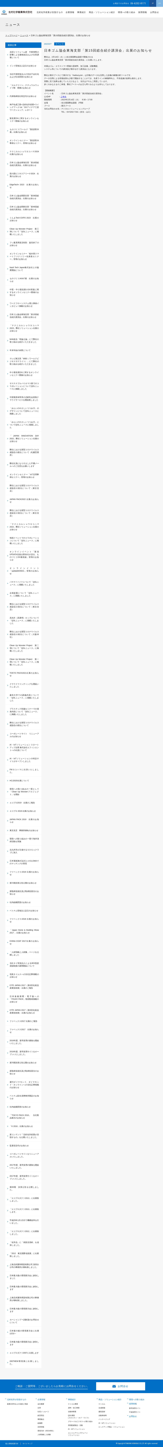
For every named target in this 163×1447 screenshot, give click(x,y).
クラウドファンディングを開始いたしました (24, 685)
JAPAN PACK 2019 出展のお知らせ (24, 820)
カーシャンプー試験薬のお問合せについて (24, 1321)
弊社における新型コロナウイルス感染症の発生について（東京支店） (24, 488)
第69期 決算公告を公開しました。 (24, 1188)
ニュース (24, 35)
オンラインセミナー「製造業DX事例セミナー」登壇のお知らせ (24, 141)
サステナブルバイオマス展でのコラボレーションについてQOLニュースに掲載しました (24, 386)
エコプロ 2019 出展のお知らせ (23, 811)
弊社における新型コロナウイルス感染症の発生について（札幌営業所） (24, 452)
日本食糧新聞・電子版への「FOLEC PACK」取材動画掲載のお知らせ (24, 999)
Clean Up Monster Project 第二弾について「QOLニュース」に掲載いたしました (24, 648)
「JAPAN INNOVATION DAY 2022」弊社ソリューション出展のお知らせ (24, 438)
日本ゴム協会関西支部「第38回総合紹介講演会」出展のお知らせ (24, 197)
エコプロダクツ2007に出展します (24, 1353)
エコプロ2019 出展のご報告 (22, 803)
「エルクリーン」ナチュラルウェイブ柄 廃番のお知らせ (24, 86)
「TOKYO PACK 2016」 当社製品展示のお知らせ (24, 1116)
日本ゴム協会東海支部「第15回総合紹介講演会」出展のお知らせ (24, 315)
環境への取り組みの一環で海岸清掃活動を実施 (24, 840)
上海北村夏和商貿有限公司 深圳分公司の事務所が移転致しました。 (24, 1265)
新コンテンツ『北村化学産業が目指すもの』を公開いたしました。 (24, 1135)
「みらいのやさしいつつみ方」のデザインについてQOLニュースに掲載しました (24, 411)
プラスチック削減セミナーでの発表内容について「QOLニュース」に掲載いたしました (24, 711)
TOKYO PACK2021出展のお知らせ (24, 674)
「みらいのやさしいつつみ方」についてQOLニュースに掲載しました (24, 425)
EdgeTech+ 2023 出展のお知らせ (24, 186)
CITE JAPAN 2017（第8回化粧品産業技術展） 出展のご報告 (24, 986)
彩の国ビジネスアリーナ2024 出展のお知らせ (24, 174)
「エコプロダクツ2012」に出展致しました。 (24, 1232)
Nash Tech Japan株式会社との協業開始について (24, 268)
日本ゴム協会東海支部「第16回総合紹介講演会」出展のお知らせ (24, 163)
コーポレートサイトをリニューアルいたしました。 (24, 1155)
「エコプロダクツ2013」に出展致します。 (24, 1210)
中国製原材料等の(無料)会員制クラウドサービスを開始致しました (24, 398)
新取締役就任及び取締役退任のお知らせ (24, 892)
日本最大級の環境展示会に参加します (24, 1287)
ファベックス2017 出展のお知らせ (24, 1030)
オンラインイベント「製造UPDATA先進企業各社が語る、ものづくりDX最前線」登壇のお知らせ (24, 556)
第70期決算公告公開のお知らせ (23, 1063)
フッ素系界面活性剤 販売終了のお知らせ (24, 244)
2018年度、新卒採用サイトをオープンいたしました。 (24, 1052)
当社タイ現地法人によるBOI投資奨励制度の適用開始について (24, 964)
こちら (63, 97)
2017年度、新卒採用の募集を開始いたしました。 (24, 1166)
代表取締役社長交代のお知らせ (23, 96)
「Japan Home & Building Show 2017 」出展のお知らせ (24, 931)
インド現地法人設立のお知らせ (23, 66)
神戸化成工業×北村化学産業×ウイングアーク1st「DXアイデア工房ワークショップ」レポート (24, 107)
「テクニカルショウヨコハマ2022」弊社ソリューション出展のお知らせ (24, 527)
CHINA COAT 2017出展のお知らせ (24, 942)
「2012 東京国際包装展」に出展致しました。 (24, 1254)
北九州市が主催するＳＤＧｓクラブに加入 (24, 851)
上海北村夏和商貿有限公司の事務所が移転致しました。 (24, 1299)
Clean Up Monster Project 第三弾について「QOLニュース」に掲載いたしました (24, 231)
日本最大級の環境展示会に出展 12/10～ (24, 1332)
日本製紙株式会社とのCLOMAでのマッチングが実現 (24, 862)
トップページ (11, 35)
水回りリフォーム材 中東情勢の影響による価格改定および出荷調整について (24, 55)
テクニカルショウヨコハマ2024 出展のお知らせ (25, 152)
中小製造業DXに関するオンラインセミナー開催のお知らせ (24, 373)
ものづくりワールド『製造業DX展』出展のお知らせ (24, 130)
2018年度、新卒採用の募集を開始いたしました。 (24, 1041)
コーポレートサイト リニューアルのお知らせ (24, 735)
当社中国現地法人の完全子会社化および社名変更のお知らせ (24, 75)
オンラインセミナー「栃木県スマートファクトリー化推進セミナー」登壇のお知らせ (24, 256)
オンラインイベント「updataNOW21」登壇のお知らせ (24, 571)
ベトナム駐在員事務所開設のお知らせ (24, 1097)
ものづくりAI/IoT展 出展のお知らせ (24, 279)
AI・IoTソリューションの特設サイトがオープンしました (24, 759)
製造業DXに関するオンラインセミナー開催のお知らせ (24, 119)
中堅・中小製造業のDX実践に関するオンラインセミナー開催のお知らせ (24, 292)
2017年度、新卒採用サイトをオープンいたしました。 (24, 1177)
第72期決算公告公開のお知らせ (23, 883)
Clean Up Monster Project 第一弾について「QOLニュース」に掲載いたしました (24, 662)
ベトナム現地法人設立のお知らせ (24, 911)
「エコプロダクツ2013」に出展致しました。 (24, 1199)
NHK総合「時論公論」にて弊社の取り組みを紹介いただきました (24, 340)
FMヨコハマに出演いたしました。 (24, 770)
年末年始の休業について (20, 350)
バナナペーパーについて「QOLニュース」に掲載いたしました (24, 583)
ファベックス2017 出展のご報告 (23, 1021)
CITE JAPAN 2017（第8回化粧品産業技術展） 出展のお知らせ (24, 1011)
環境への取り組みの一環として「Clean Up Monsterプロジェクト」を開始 (24, 791)
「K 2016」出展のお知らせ (21, 1126)
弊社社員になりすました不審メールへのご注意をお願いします (24, 464)
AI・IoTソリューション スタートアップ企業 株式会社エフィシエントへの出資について (24, 747)
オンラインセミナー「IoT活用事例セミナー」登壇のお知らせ (24, 475)
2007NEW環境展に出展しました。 (24, 1362)
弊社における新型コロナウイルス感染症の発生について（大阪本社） (24, 634)
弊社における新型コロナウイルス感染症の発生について (24, 724)
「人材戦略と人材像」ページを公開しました (24, 953)
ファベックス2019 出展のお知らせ (24, 873)
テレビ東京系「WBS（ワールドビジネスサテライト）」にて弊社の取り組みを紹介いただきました (24, 361)
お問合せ (123, 1386)
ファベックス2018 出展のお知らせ (24, 920)
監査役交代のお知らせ (19, 1146)
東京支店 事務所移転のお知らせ (24, 830)
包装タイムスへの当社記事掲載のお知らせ (24, 975)
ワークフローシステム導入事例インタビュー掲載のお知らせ (24, 304)
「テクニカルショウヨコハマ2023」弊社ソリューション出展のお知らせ (24, 328)
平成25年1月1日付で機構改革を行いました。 (24, 1221)
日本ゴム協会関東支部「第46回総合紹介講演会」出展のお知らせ (24, 208)
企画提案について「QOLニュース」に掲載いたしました (24, 594)
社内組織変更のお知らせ (20, 902)
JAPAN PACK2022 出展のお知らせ (24, 500)
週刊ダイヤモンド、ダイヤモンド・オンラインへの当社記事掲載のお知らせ (24, 1085)
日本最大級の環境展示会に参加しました (24, 1276)
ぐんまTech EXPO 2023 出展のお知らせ (24, 219)
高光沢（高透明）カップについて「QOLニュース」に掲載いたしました (24, 620)
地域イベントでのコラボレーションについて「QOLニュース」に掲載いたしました (24, 540)
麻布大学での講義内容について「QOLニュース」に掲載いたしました (24, 698)
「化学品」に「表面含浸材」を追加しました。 (24, 1243)
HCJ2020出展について (19, 781)
